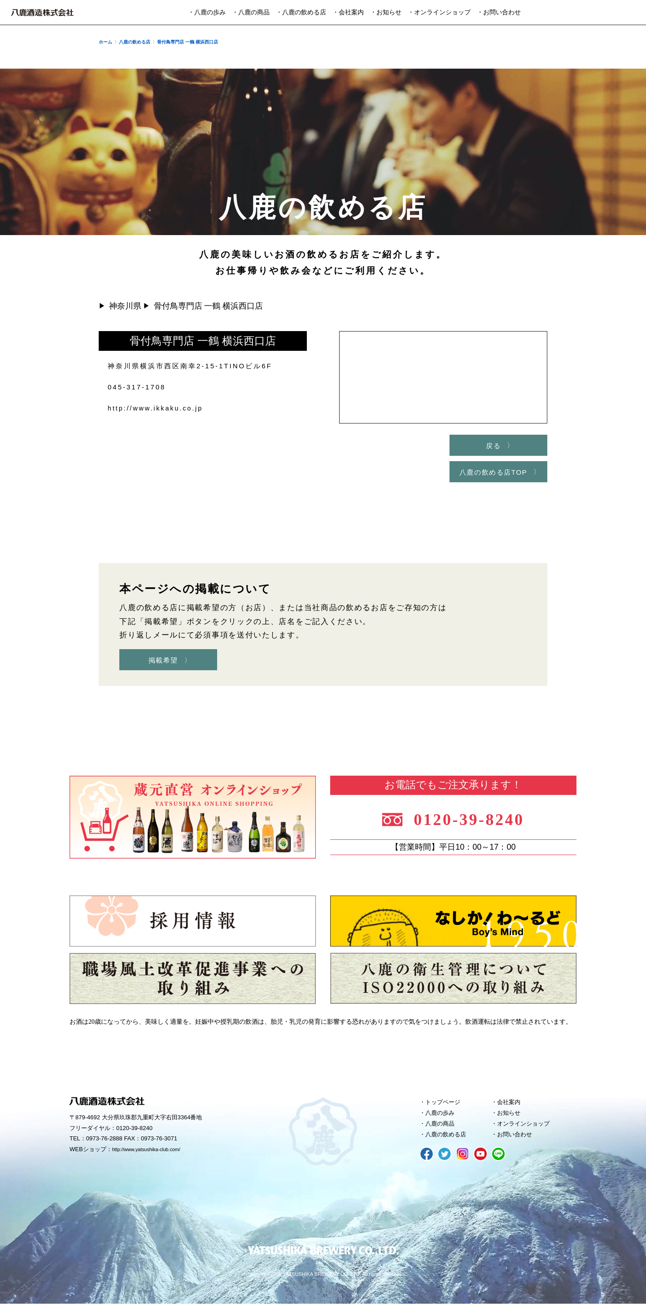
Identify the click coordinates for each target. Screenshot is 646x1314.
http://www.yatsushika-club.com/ (153, 1155)
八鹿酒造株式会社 (42, 12)
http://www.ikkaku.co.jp (157, 408)
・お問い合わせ (499, 12)
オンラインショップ (528, 1131)
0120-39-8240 (477, 822)
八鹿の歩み (443, 1119)
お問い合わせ (518, 1144)
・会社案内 (348, 12)
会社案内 (511, 1107)
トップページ (446, 1107)
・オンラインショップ (439, 12)
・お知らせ (386, 12)
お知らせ (511, 1119)
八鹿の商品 (443, 1131)
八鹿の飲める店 (449, 1144)
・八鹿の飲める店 (301, 12)
